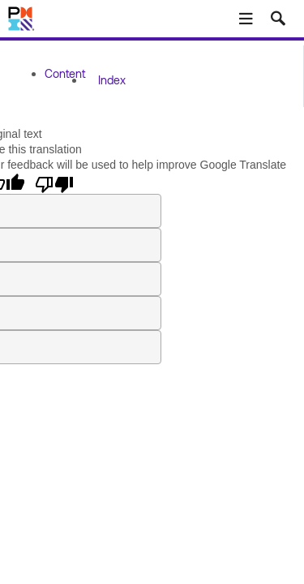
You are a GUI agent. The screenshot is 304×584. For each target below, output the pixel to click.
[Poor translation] (54, 183)
